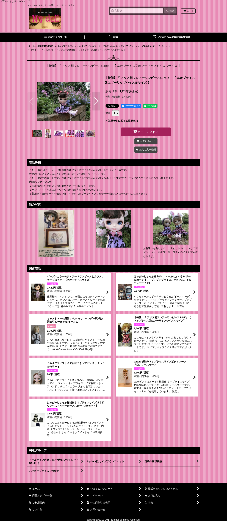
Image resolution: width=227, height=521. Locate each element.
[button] (31, 101)
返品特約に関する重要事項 (122, 120)
